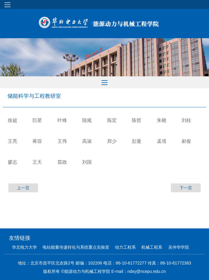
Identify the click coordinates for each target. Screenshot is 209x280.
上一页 (23, 187)
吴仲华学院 (178, 247)
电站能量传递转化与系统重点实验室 (76, 247)
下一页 (186, 187)
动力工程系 (125, 247)
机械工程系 (151, 247)
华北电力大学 (24, 247)
